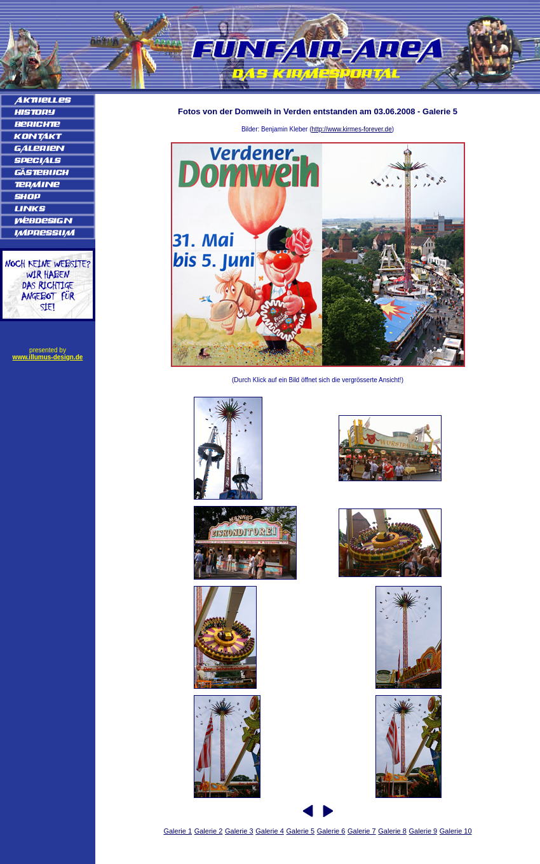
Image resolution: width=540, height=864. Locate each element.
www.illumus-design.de (48, 357)
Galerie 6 (331, 831)
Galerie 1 (177, 831)
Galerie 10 (456, 831)
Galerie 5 (300, 831)
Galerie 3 (239, 831)
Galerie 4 (269, 831)
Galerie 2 (208, 831)
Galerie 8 (392, 831)
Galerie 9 (423, 831)
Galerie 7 (362, 831)
